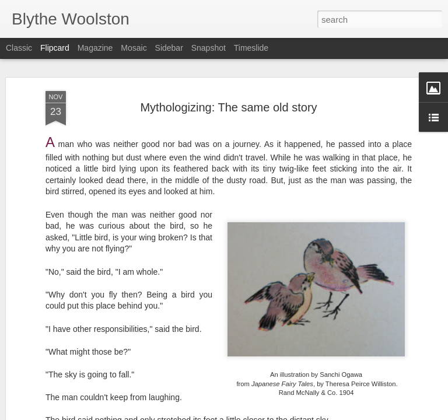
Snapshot (208, 47)
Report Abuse (294, 413)
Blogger (260, 413)
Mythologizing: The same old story (228, 81)
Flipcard (54, 47)
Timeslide (251, 47)
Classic (19, 47)
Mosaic (133, 47)
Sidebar (169, 47)
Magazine (95, 47)
